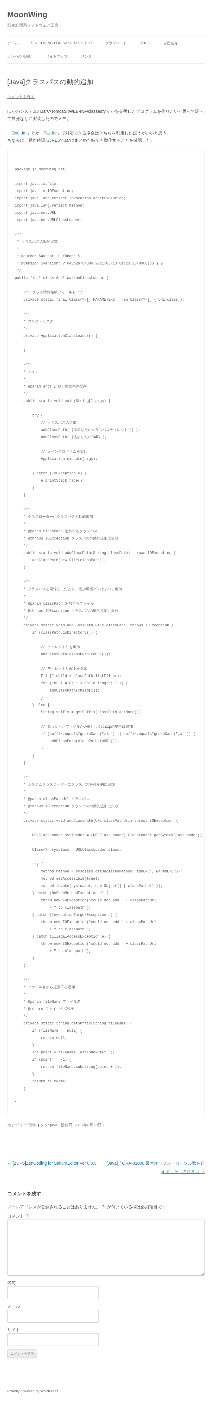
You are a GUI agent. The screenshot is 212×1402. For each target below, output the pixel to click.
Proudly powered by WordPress (32, 1391)
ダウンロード (116, 43)
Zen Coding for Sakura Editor (61, 43)
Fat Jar (50, 133)
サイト (13, 1329)
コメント (18, 1216)
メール (13, 1306)
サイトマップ (57, 56)
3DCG (145, 43)
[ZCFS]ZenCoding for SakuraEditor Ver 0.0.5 (52, 1163)
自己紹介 (170, 43)
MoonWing (27, 14)
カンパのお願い (20, 56)
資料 (33, 1125)
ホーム (12, 43)
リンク (86, 56)
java (53, 1125)
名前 (11, 1282)
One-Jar (19, 133)
